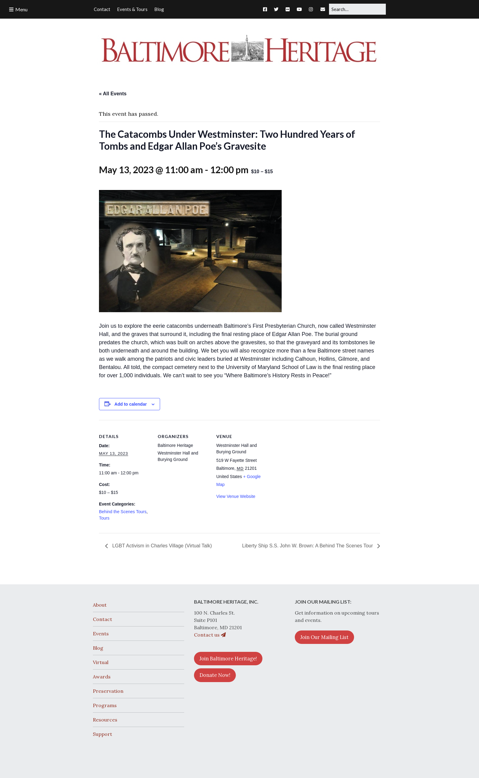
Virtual (100, 662)
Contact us (210, 635)
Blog (98, 648)
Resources (105, 720)
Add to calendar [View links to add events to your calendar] (131, 404)
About (100, 605)
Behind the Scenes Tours (122, 511)
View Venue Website (235, 496)
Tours (104, 518)
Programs (105, 705)
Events (101, 633)
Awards (102, 677)
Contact (102, 619)
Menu (21, 9)
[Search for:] (357, 9)
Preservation (108, 691)
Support (102, 734)
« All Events (112, 93)
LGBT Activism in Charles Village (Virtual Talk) (161, 545)
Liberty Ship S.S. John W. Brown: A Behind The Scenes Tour (308, 545)
